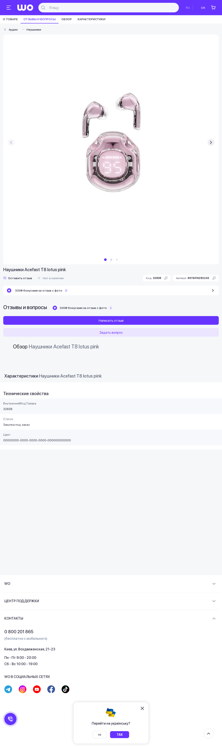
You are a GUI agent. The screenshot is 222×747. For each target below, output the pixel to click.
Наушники (33, 29)
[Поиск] (111, 8)
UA (203, 7)
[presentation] (11, 142)
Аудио (13, 29)
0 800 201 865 (18, 631)
